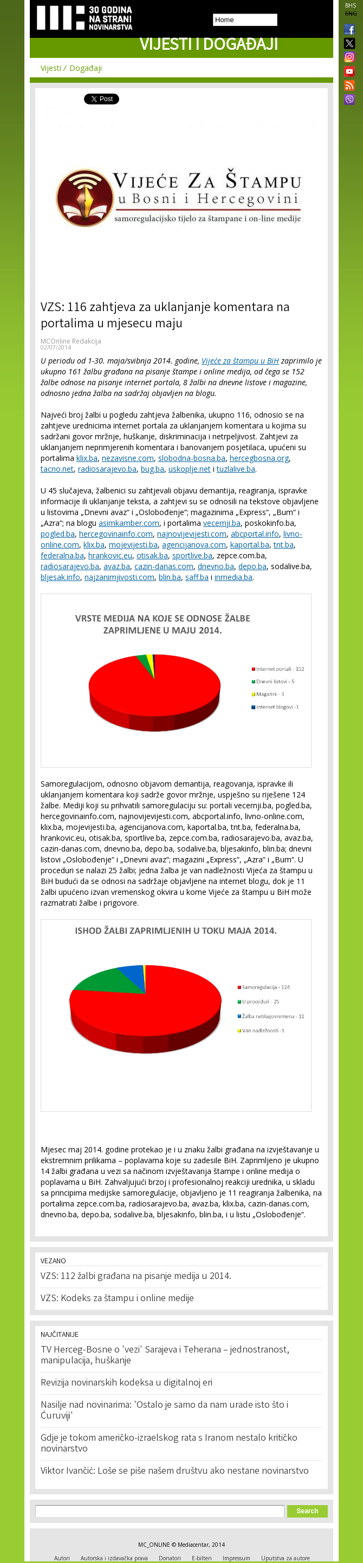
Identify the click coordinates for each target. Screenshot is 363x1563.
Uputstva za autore (285, 1558)
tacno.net (57, 469)
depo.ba (252, 566)
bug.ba (152, 469)
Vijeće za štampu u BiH (240, 360)
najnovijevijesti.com (191, 534)
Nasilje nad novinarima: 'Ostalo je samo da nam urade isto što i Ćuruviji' (164, 1411)
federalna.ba (62, 555)
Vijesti (51, 68)
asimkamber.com (129, 523)
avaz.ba (116, 566)
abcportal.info (255, 534)
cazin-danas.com (163, 566)
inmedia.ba (233, 577)
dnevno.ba (216, 566)
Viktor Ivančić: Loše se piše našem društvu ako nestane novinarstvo (175, 1472)
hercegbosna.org (259, 458)
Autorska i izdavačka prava (114, 1558)
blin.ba (170, 577)
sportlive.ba (192, 555)
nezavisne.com (128, 458)
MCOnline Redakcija (71, 341)
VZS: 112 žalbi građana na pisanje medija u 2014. (136, 1277)
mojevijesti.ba (133, 544)
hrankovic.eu (110, 555)
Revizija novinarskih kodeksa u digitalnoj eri (126, 1383)
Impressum (236, 1558)
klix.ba (87, 458)
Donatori (170, 1558)
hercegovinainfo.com (116, 534)
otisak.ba (152, 555)
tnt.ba (284, 544)
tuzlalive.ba (236, 469)
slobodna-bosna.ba (191, 458)
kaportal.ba (249, 544)
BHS (350, 5)
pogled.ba (58, 534)
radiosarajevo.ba (107, 469)
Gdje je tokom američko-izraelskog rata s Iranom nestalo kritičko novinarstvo (169, 1444)
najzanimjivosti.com (119, 577)
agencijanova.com (194, 544)
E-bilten (202, 1558)
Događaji (85, 68)
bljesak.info (60, 577)
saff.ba (197, 577)
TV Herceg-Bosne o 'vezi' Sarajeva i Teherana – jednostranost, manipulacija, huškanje (165, 1355)
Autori (62, 1558)
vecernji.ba (222, 523)
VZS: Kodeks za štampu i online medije (117, 1299)
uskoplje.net (189, 469)
